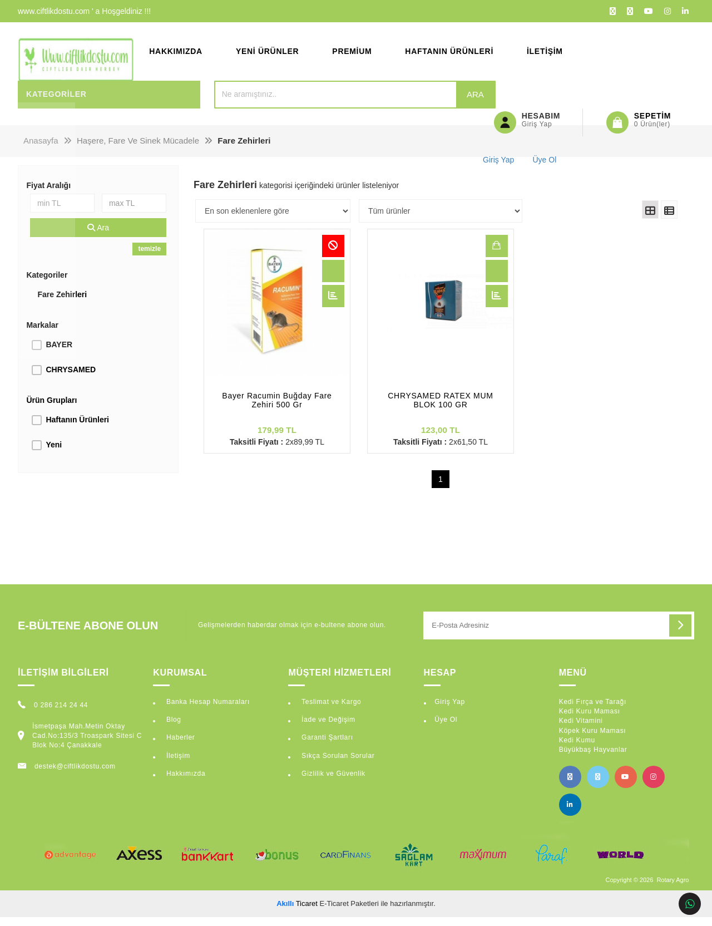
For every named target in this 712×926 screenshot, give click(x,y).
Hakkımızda (175, 55)
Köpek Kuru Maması (592, 739)
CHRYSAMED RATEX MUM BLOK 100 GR (440, 409)
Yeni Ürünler (267, 55)
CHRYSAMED (71, 377)
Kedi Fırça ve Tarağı (592, 711)
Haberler (179, 746)
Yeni (54, 453)
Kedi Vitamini (581, 729)
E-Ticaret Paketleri (349, 912)
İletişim (545, 55)
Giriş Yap (449, 711)
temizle (149, 257)
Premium (352, 55)
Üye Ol (445, 728)
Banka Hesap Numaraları (207, 711)
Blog (172, 728)
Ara (437, 102)
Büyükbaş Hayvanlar (593, 758)
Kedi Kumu (577, 748)
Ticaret (297, 912)
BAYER (59, 352)
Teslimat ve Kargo (330, 711)
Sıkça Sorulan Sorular (336, 764)
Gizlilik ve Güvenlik (332, 782)
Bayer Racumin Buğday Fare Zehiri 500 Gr (277, 409)
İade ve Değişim (327, 728)
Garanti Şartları (326, 746)
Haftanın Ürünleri (449, 55)
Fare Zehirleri (62, 302)
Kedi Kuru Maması (589, 720)
